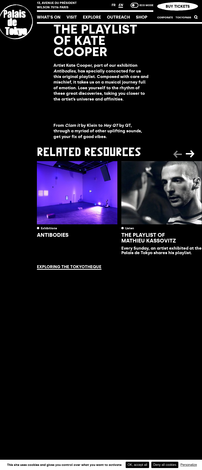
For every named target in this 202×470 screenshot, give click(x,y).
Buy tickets (178, 6)
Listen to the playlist (81, 112)
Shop (141, 17)
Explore (92, 17)
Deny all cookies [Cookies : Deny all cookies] (164, 464)
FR (114, 5)
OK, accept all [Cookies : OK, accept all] (137, 464)
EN (120, 5)
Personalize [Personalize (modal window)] (188, 464)
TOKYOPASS (183, 17)
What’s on (49, 17)
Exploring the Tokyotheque (69, 266)
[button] (196, 18)
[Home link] (18, 47)
